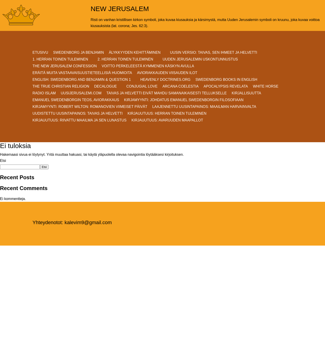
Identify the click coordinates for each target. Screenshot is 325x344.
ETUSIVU (40, 52)
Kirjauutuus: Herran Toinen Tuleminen (167, 113)
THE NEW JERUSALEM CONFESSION (64, 66)
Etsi (3, 161)
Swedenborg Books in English (226, 79)
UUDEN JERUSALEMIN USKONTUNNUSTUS (200, 59)
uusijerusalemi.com (81, 93)
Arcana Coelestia (180, 86)
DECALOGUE (105, 86)
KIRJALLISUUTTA (246, 93)
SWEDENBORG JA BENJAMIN (78, 52)
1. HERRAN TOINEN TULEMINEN (60, 59)
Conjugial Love (142, 86)
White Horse (265, 86)
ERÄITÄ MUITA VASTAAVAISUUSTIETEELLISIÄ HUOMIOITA (82, 73)
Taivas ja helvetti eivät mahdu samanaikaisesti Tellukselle (167, 93)
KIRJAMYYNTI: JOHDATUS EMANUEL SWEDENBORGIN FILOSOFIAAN (184, 100)
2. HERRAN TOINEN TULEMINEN (125, 59)
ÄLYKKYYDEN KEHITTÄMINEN (134, 52)
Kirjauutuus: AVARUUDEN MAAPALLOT (167, 120)
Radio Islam (44, 93)
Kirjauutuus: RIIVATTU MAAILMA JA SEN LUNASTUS (79, 120)
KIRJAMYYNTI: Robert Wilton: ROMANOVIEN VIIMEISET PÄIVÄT (89, 107)
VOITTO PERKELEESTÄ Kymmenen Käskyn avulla (148, 66)
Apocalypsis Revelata (226, 86)
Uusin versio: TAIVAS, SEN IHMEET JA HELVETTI (213, 52)
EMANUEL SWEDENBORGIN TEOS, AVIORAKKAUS (75, 100)
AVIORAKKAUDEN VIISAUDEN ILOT (167, 73)
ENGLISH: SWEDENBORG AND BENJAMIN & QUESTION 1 (81, 79)
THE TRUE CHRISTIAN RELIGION (60, 86)
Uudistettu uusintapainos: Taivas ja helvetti (77, 113)
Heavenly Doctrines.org (165, 79)
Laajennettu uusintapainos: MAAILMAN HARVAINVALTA (204, 107)
